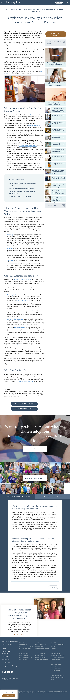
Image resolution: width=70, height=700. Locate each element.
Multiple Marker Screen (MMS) (28, 145)
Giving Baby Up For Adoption (26, 646)
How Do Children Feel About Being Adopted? (22, 188)
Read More (53, 587)
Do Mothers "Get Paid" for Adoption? (20, 196)
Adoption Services (55, 659)
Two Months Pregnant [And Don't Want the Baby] (58, 172)
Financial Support (23, 655)
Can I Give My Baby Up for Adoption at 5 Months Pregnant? (58, 185)
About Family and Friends (25, 657)
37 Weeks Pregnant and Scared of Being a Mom (58, 143)
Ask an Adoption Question (35, 449)
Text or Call (9, 692)
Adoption (53, 648)
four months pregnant (34, 125)
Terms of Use (6, 656)
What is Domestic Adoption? (42, 648)
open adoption (32, 311)
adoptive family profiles (23, 300)
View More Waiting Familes (35, 478)
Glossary (53, 673)
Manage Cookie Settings (9, 666)
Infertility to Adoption (40, 655)
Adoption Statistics (56, 668)
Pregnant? (14, 9)
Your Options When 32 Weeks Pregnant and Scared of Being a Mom (58, 110)
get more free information (26, 381)
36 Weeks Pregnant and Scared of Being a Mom (58, 136)
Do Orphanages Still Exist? (57, 677)
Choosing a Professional (41, 651)
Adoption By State (55, 653)
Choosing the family (13, 295)
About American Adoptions (57, 657)
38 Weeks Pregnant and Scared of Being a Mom (58, 150)
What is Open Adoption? (41, 657)
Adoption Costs (39, 646)
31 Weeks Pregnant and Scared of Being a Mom (56, 103)
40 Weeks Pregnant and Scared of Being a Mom (58, 164)
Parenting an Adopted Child (58, 655)
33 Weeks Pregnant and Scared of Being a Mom (58, 116)
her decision (18, 345)
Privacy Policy (6, 659)
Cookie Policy (6, 663)
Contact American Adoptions (7, 652)
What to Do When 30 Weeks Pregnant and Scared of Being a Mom (56, 84)
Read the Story (19, 634)
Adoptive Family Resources (41, 659)
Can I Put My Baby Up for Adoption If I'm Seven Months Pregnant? (58, 200)
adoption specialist (19, 327)
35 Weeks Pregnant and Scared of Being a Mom (58, 129)
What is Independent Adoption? (56, 665)
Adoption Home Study (40, 653)
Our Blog (53, 679)
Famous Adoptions (55, 670)
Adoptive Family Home (40, 644)
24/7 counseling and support (15, 319)
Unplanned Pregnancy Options (46, 9)
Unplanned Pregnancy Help (26, 9)
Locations (4, 648)
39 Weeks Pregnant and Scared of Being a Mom (58, 157)
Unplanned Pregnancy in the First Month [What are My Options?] (56, 64)
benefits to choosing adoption (22, 279)
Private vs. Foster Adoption (57, 662)
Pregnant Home (23, 644)
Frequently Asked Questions (17, 497)
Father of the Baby (24, 653)
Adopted (53, 651)
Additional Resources (53, 497)
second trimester (31, 115)
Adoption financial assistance (15, 303)
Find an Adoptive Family (25, 648)
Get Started (59, 2)
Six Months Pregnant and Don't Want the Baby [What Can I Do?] (58, 192)
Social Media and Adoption (57, 675)
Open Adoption (23, 659)
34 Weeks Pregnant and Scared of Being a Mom (58, 123)
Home (7, 9)
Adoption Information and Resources (57, 645)
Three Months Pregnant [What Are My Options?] (58, 177)
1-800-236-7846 (8, 644)
